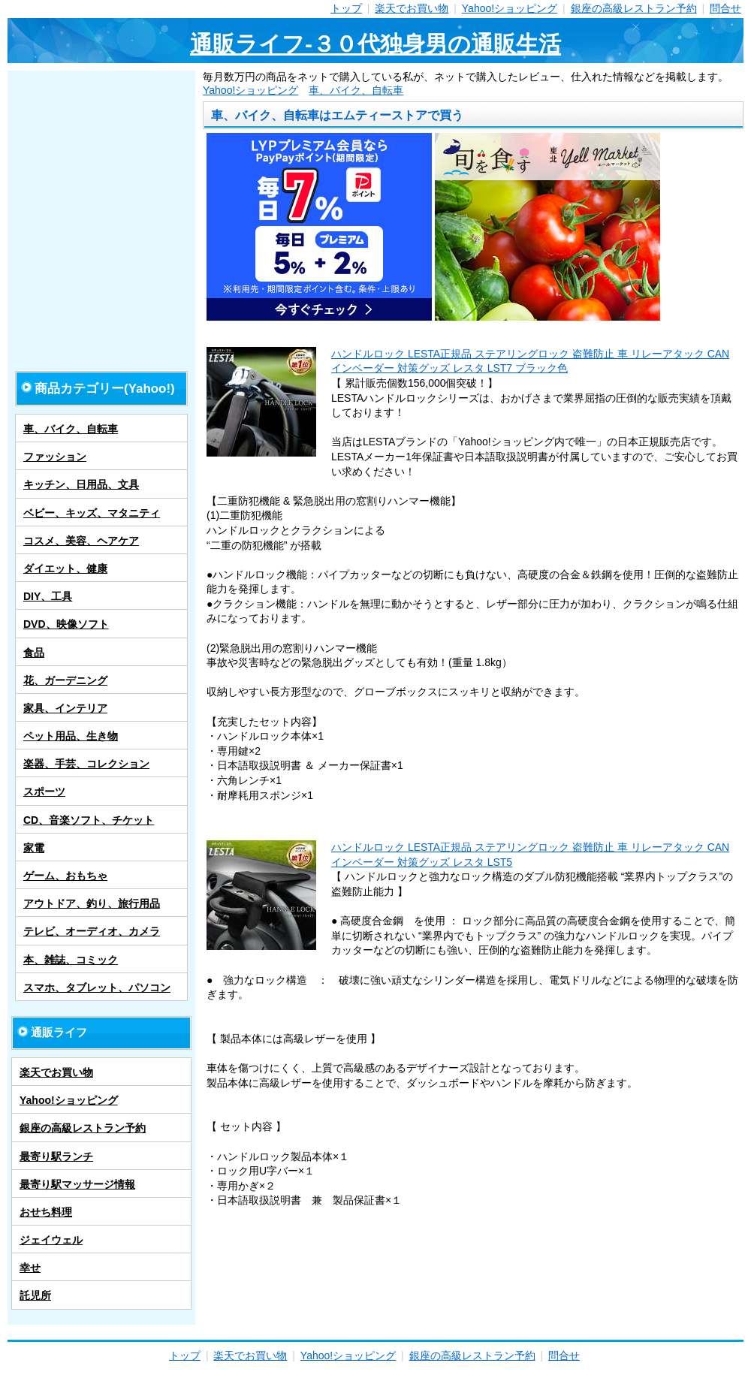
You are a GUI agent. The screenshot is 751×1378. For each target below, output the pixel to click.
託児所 (35, 1295)
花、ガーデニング (65, 680)
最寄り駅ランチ (56, 1156)
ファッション (54, 457)
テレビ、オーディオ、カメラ (91, 931)
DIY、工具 (47, 596)
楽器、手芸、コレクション (86, 764)
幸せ (30, 1268)
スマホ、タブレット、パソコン (96, 987)
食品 (33, 653)
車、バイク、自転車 (356, 90)
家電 (33, 848)
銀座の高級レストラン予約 (634, 8)
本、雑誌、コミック (70, 960)
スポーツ (44, 791)
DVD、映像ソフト (66, 624)
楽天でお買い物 (411, 8)
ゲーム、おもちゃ (65, 876)
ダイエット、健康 (65, 568)
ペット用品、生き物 (70, 736)
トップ (346, 8)
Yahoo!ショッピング (509, 8)
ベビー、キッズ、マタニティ (91, 513)
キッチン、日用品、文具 (81, 484)
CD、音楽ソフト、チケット (88, 820)
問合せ (725, 8)
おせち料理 (46, 1212)
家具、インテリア (65, 708)
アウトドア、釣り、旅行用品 (91, 903)
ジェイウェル (51, 1240)
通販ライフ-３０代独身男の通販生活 (375, 44)
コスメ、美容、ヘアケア (81, 541)
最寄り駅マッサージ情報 (77, 1184)
